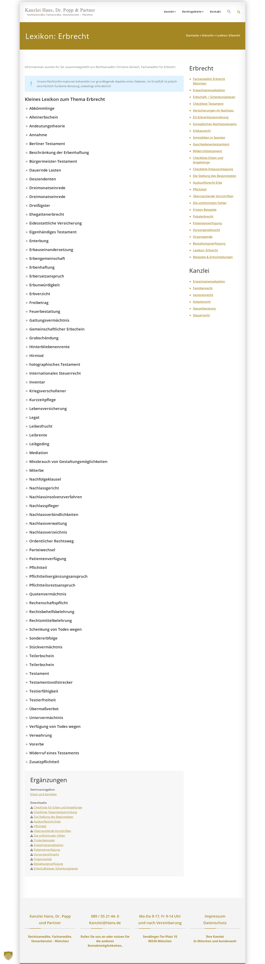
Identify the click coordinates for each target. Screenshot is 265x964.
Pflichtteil (40, 826)
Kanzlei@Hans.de (105, 922)
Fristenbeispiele (44, 840)
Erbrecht (208, 35)
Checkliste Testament (208, 104)
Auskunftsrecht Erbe (47, 821)
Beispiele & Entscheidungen (213, 257)
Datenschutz (215, 922)
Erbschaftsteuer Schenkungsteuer (56, 868)
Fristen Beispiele (205, 210)
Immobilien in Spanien (209, 137)
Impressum (215, 916)
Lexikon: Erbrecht (205, 250)
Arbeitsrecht (202, 302)
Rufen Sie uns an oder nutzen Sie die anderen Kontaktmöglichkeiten (105, 941)
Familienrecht (203, 288)
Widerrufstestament (207, 151)
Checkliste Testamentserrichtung (55, 812)
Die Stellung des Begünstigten (53, 817)
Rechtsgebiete (193, 11)
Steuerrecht (201, 315)
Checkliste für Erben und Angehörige (58, 807)
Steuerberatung (204, 308)
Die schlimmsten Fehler (49, 835)
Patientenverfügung (47, 849)
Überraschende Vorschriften (52, 831)
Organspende (43, 859)
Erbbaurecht (202, 131)
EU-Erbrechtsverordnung (211, 117)
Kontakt (215, 11)
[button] (229, 11)
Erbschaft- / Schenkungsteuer (214, 97)
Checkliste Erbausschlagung (213, 169)
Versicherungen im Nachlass (213, 110)
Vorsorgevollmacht (46, 854)
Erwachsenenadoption (48, 845)
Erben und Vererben (43, 794)
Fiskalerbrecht (203, 216)
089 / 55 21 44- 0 (105, 916)
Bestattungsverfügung (48, 864)
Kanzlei (170, 11)
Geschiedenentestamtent (211, 144)
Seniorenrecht (203, 295)
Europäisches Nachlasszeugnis (215, 124)
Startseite (192, 35)
